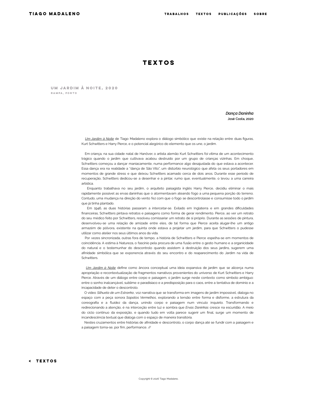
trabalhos (176, 14)
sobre (260, 14)
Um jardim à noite (76, 88)
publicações (232, 14)
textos (204, 14)
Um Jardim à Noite (101, 268)
